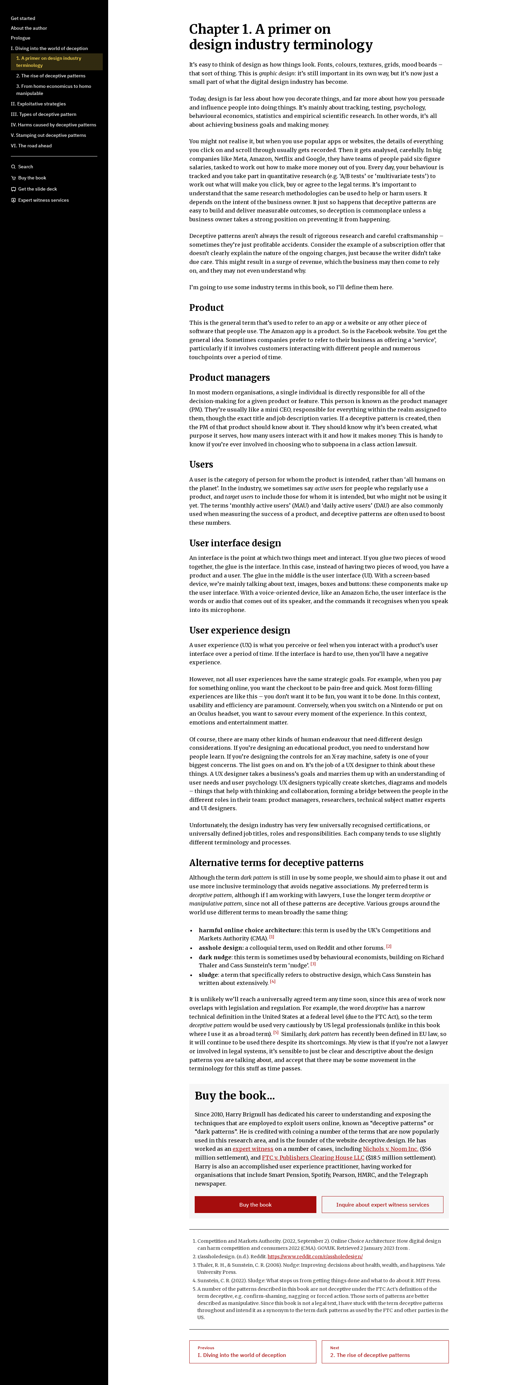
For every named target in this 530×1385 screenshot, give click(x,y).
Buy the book (255, 1204)
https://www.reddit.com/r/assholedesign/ (315, 1257)
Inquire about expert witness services (382, 1204)
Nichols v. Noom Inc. (390, 1148)
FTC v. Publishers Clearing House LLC (313, 1157)
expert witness (253, 1148)
